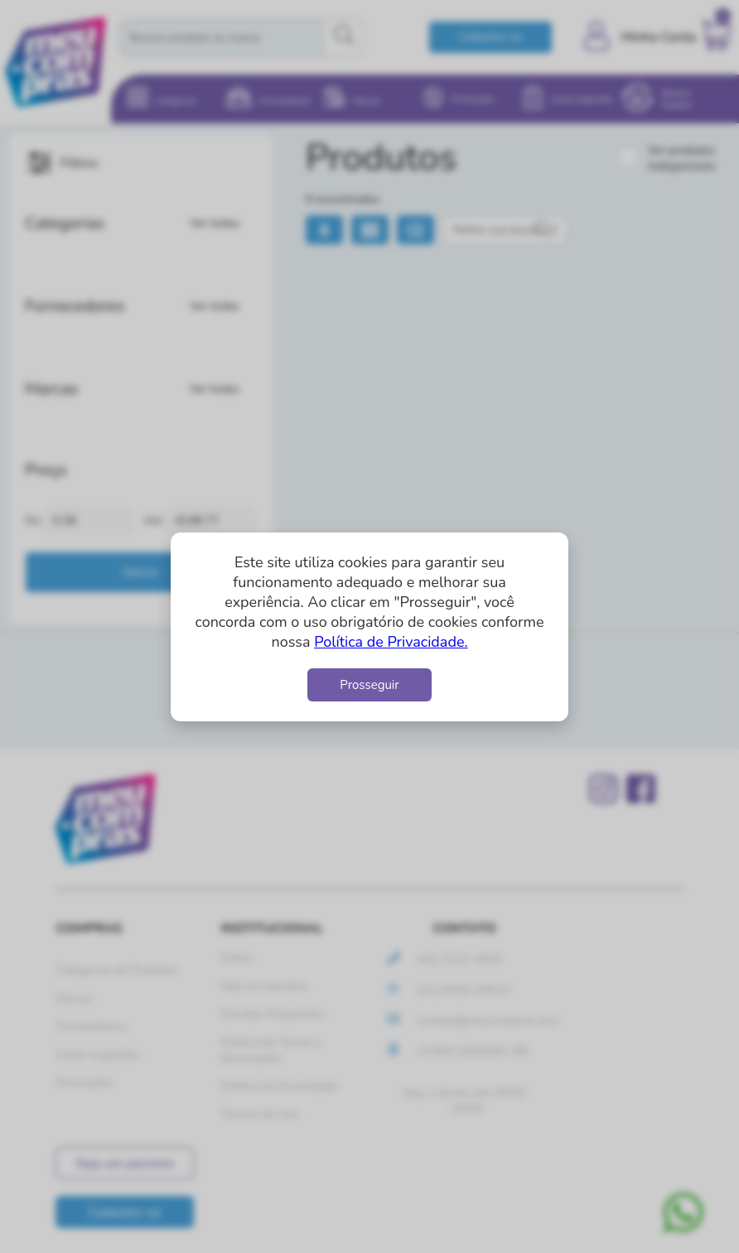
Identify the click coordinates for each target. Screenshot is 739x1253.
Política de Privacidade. (390, 642)
